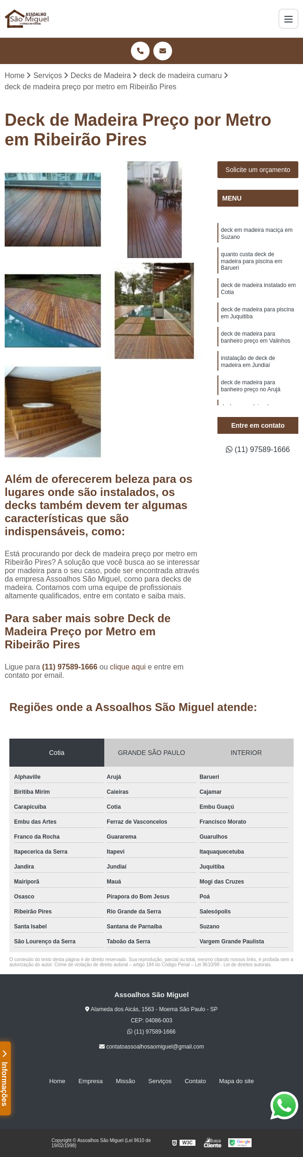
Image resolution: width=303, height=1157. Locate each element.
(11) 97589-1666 (71, 667)
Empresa (91, 1081)
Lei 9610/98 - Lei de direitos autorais (233, 964)
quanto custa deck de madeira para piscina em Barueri (251, 261)
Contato (195, 1081)
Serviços (160, 1081)
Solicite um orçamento (257, 169)
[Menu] (288, 19)
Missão (125, 1081)
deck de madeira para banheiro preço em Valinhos (255, 337)
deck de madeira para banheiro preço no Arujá (250, 386)
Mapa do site (236, 1081)
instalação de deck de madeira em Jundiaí (248, 361)
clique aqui (128, 667)
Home (57, 1081)
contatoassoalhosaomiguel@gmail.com (151, 1046)
